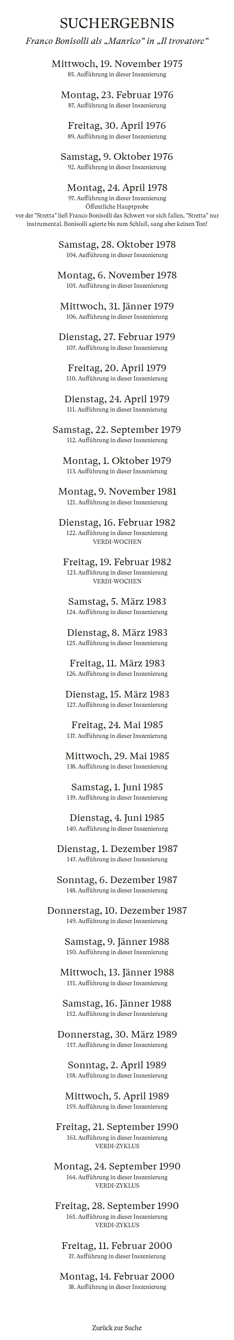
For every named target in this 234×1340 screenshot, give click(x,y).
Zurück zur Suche (117, 1328)
